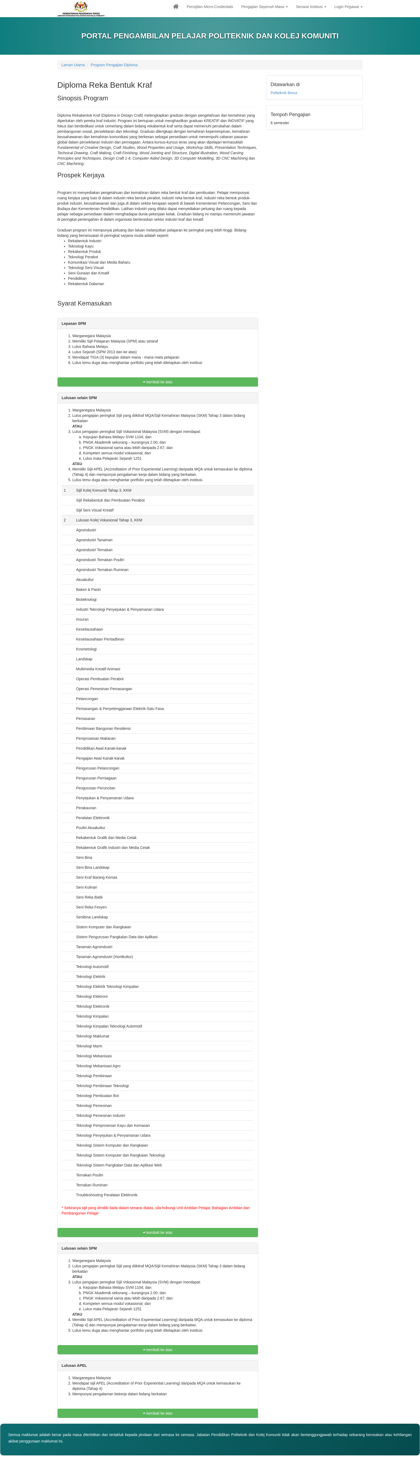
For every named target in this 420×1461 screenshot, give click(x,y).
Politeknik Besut (284, 93)
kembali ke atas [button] (157, 382)
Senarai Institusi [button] (311, 7)
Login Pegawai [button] (348, 7)
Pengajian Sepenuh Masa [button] (264, 7)
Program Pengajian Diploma (114, 65)
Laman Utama (73, 65)
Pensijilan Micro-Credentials (210, 7)
